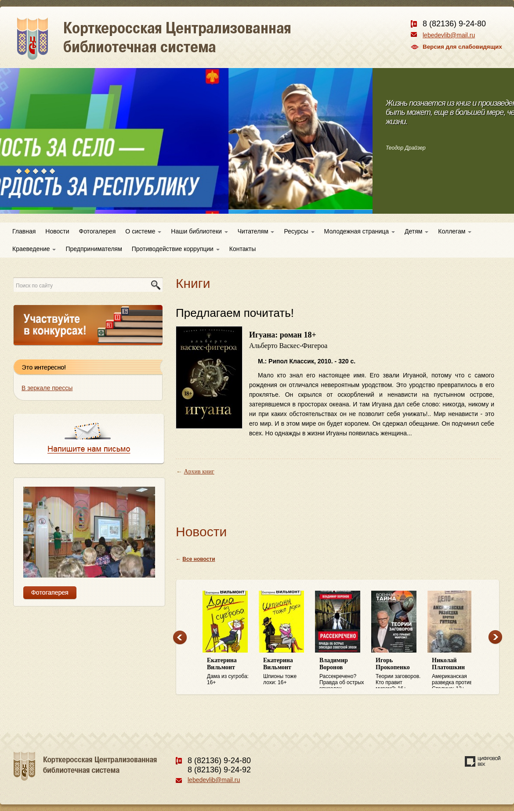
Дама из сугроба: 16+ (230, 671)
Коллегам (454, 231)
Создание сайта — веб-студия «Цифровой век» (483, 761)
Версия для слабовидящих (462, 46)
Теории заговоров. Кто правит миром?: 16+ (399, 673)
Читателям (256, 231)
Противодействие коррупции (176, 248)
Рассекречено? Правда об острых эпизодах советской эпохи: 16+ (343, 673)
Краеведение (34, 248)
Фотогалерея (97, 231)
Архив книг (199, 471)
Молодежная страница (359, 231)
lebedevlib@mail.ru (449, 35)
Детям (416, 231)
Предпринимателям (93, 248)
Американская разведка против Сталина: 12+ (455, 673)
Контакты (242, 248)
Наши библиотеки (199, 231)
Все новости (198, 559)
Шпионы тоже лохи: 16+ (287, 671)
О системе (143, 231)
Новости (57, 231)
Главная (24, 231)
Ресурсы (299, 231)
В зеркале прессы (47, 387)
